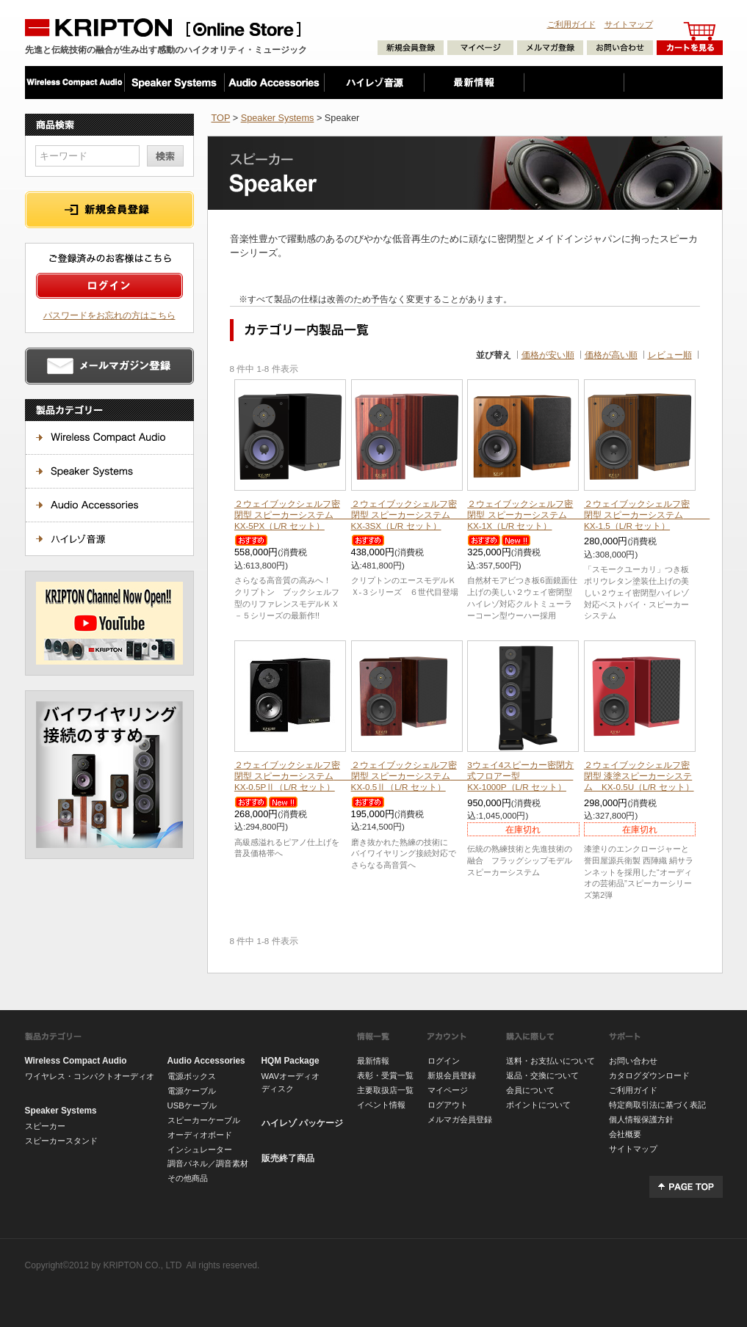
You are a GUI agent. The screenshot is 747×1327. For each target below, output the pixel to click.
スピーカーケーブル (203, 1120)
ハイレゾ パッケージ (302, 1123)
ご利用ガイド (571, 24)
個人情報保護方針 (641, 1119)
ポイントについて (538, 1104)
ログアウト (447, 1104)
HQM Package (290, 1061)
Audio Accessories (206, 1061)
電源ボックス (191, 1076)
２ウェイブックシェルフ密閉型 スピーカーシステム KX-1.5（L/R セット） (647, 514)
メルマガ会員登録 (459, 1119)
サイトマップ (629, 24)
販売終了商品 (287, 1158)
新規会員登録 (451, 1075)
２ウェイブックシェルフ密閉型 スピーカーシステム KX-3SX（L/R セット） (414, 514)
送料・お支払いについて (550, 1060)
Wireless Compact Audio (76, 1061)
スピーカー (45, 1126)
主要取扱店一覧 (385, 1090)
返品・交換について (542, 1075)
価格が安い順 (548, 354)
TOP (221, 117)
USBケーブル (192, 1105)
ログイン (443, 1060)
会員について (530, 1090)
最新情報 (373, 1060)
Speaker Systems (277, 117)
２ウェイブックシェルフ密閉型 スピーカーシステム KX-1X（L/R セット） (530, 514)
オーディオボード (199, 1134)
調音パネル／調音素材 (207, 1163)
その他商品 (187, 1178)
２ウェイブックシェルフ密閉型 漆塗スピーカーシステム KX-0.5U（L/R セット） (639, 776)
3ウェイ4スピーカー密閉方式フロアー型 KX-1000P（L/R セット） (520, 776)
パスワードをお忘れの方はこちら (109, 315)
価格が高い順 (611, 354)
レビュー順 (670, 354)
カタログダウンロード (649, 1075)
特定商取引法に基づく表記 (657, 1104)
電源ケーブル (191, 1090)
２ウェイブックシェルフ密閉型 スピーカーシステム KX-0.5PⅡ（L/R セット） (292, 776)
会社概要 (625, 1134)
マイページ (447, 1090)
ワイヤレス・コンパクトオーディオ (89, 1076)
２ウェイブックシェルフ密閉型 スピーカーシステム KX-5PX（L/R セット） (297, 514)
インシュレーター (199, 1149)
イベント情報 (381, 1104)
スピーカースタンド (61, 1140)
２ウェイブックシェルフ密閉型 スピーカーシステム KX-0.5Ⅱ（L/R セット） (414, 776)
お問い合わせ (633, 1060)
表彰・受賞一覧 (385, 1075)
